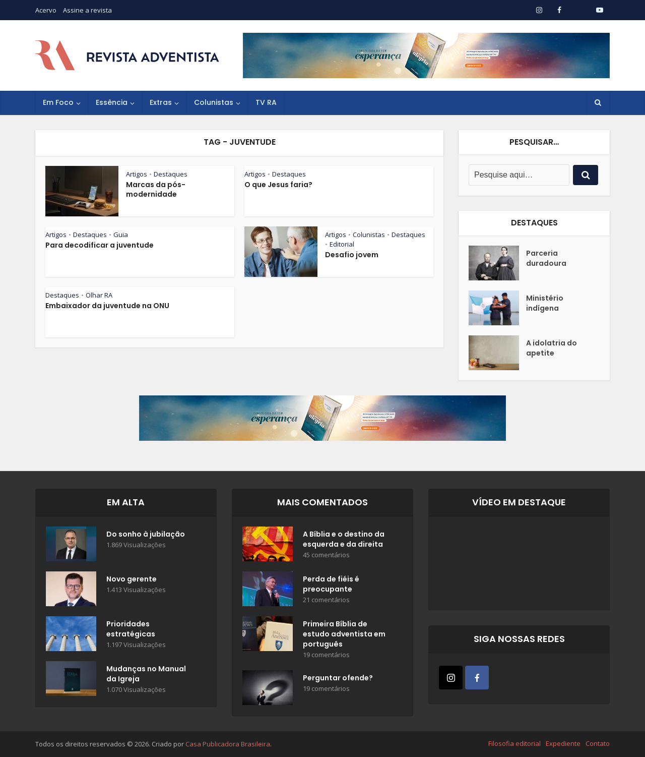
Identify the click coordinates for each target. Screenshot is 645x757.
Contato (598, 743)
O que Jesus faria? (278, 185)
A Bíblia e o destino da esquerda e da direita (343, 539)
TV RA (266, 102)
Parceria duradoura (546, 258)
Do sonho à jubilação (145, 534)
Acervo (45, 10)
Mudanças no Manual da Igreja (146, 674)
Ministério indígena (544, 303)
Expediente (563, 743)
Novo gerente (131, 579)
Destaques (170, 174)
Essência (111, 102)
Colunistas (213, 102)
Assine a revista (87, 10)
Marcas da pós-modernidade (155, 189)
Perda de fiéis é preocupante (331, 584)
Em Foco (58, 102)
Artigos (136, 174)
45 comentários (326, 555)
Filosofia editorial (514, 743)
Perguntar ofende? (338, 678)
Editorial (342, 244)
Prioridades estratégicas (130, 629)
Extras (161, 102)
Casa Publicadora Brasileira (227, 743)
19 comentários (326, 655)
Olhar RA (99, 295)
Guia (120, 234)
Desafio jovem (351, 255)
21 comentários (326, 600)
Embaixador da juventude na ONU (107, 306)
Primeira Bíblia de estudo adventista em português (344, 634)
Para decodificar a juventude (99, 245)
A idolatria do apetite (551, 348)
